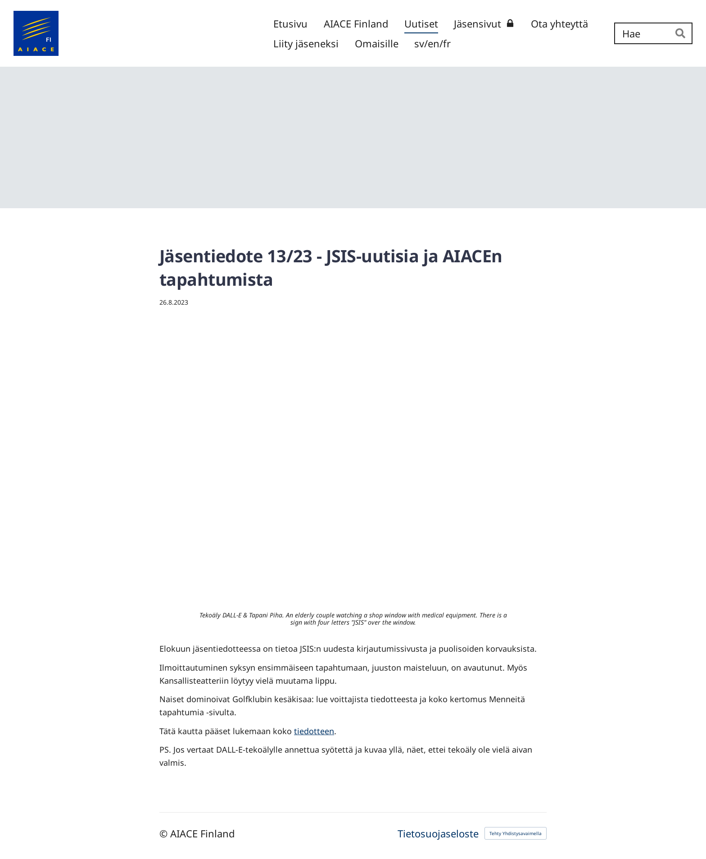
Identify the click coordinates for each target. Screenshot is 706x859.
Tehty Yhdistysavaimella (515, 833)
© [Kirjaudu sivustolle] (164, 833)
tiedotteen (314, 731)
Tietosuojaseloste (438, 833)
